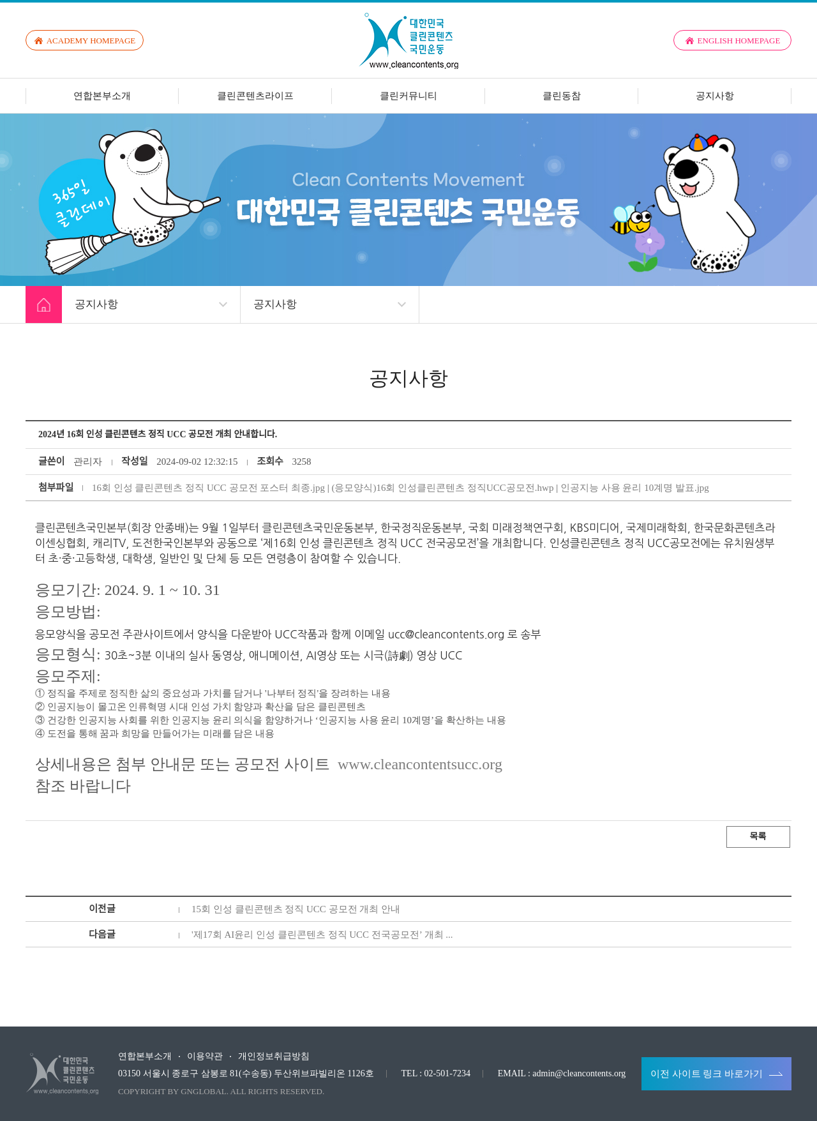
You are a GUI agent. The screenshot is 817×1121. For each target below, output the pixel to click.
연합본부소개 (102, 96)
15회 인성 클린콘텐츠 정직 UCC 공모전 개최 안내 (295, 909)
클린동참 (562, 96)
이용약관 (205, 1056)
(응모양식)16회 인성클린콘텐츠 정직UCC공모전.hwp (442, 488)
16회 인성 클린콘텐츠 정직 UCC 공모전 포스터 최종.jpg (208, 488)
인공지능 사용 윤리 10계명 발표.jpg (634, 488)
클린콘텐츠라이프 (255, 96)
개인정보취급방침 (274, 1056)
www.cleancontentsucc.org (420, 764)
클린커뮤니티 (408, 96)
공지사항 (715, 96)
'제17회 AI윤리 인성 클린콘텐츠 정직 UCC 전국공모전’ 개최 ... (322, 934)
